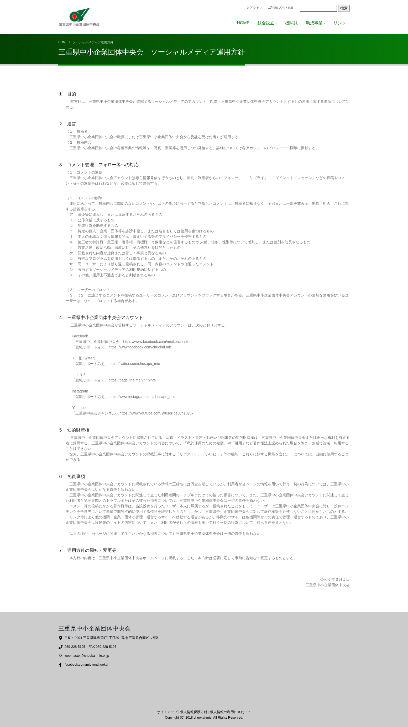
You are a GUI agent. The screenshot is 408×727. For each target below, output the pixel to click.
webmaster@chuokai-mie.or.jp (87, 656)
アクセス (255, 8)
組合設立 (266, 23)
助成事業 (314, 23)
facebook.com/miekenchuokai (86, 664)
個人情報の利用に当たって (230, 712)
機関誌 (291, 23)
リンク (339, 23)
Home (63, 42)
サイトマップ (167, 712)
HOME (243, 23)
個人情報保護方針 (193, 712)
